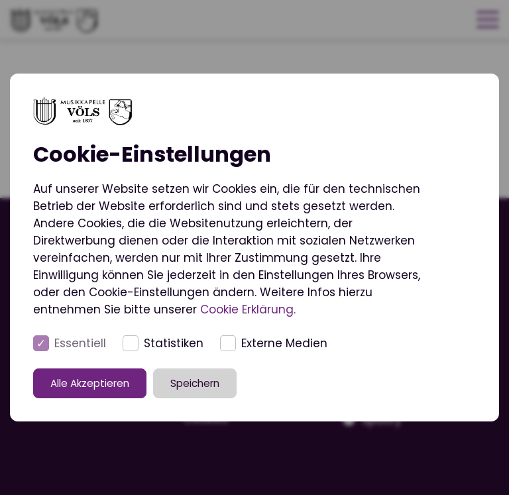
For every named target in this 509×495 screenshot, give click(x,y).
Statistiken (173, 343)
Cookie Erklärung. (248, 309)
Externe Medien (284, 343)
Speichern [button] (200, 382)
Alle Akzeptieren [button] (95, 382)
